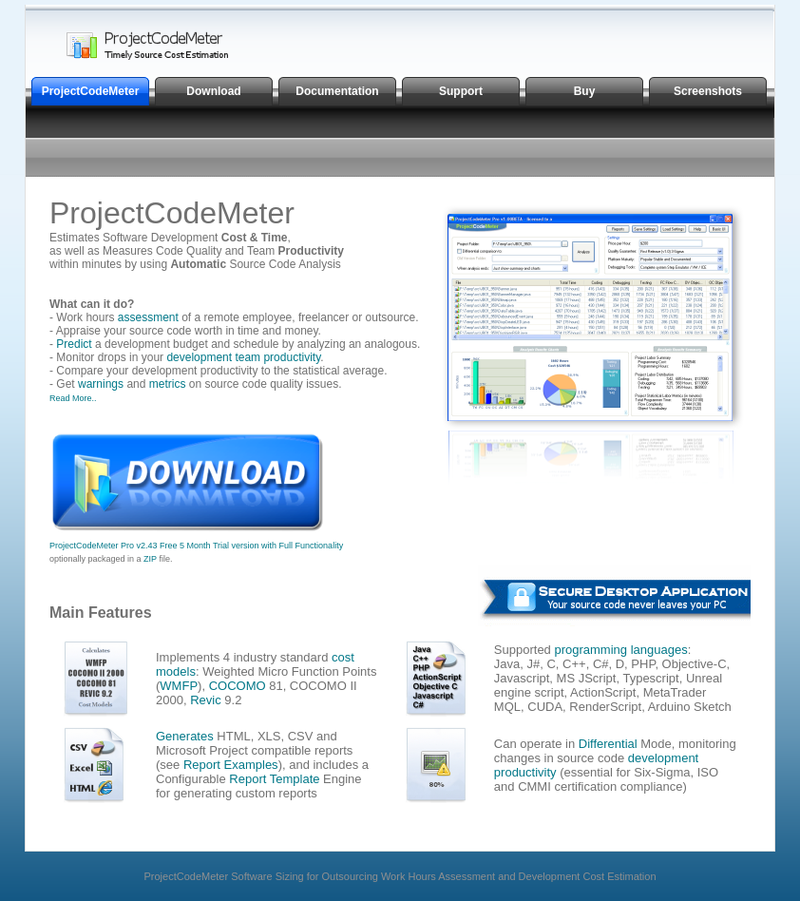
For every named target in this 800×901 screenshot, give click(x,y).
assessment (148, 317)
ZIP (150, 559)
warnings (101, 384)
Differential (608, 744)
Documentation (336, 91)
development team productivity (243, 357)
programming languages (620, 649)
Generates (185, 736)
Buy (585, 91)
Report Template (274, 779)
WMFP (179, 686)
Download (213, 91)
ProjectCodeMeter (91, 91)
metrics (167, 384)
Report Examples (230, 764)
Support (461, 91)
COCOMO (237, 686)
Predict (73, 344)
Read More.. (73, 398)
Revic (205, 700)
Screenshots (708, 91)
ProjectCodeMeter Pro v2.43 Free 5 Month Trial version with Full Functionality (196, 545)
